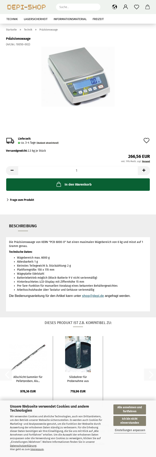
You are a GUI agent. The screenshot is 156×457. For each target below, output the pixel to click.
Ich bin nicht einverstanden (129, 421)
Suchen (125, 19)
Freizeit (98, 19)
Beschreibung (23, 225)
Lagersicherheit (36, 19)
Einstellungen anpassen (130, 430)
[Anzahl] (78, 170)
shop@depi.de (93, 296)
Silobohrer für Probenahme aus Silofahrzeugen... (78, 378)
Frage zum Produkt (22, 200)
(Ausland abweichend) (48, 143)
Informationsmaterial (70, 19)
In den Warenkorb (74, 184)
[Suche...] (95, 7)
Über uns (143, 19)
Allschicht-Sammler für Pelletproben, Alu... (27, 378)
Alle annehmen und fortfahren (129, 409)
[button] (114, 7)
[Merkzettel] (136, 7)
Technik (12, 19)
